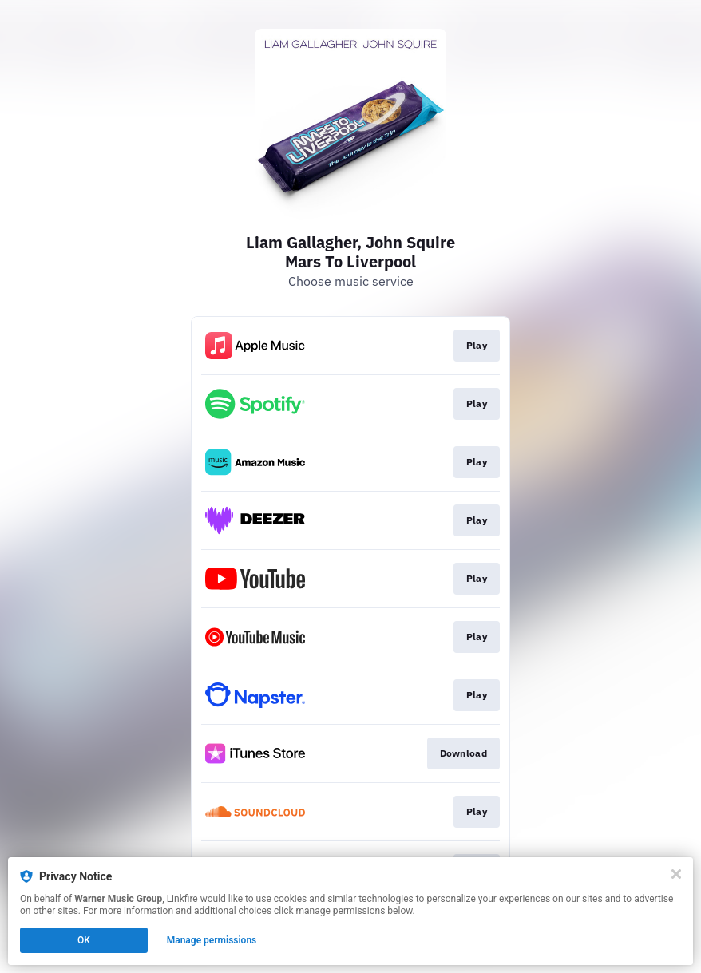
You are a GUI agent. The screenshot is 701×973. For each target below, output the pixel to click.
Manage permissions (212, 940)
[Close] (676, 874)
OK (83, 940)
